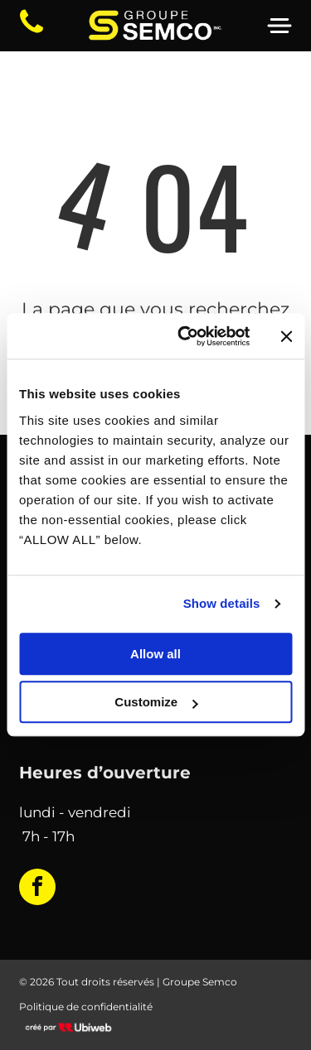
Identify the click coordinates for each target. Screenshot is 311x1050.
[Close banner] (286, 336)
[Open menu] (279, 25)
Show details (221, 604)
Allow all (155, 654)
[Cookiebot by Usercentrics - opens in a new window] (185, 336)
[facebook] (37, 889)
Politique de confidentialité (86, 1006)
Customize (155, 703)
